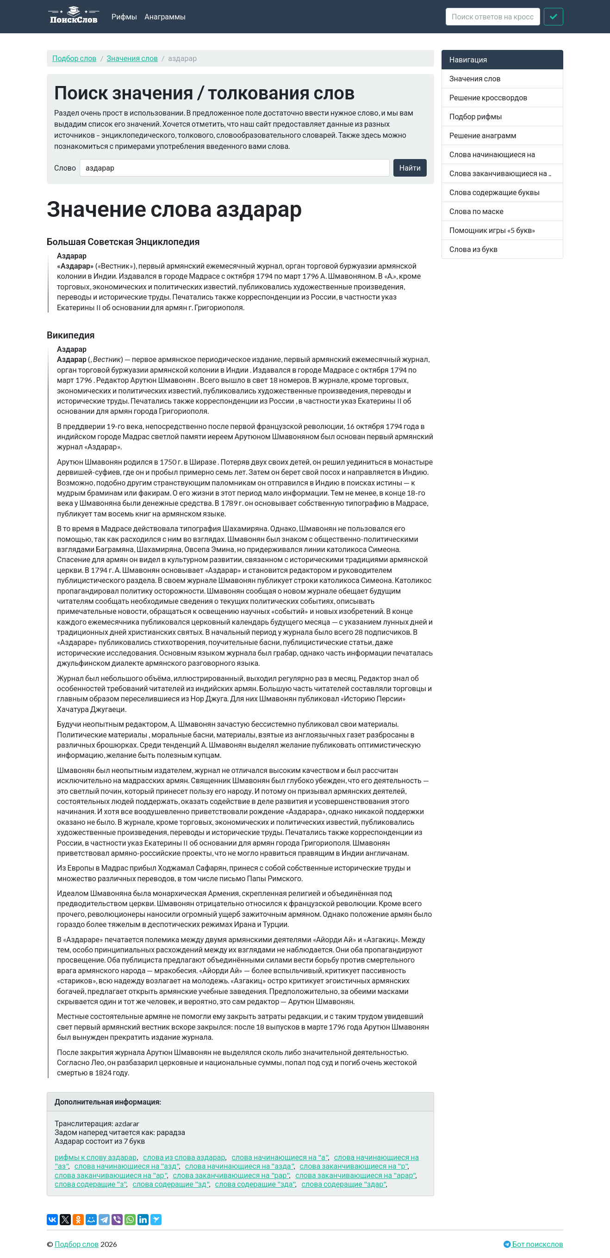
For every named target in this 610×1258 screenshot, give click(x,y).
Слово (65, 167)
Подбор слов (74, 58)
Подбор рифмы (475, 116)
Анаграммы (165, 16)
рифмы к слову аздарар (96, 1157)
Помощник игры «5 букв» (492, 230)
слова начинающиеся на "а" (279, 1157)
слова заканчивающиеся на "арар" (355, 1175)
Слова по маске (476, 211)
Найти (410, 167)
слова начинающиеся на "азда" (239, 1165)
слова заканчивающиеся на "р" (354, 1165)
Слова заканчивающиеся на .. (500, 173)
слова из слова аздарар (184, 1157)
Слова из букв (473, 249)
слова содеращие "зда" (255, 1183)
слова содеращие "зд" (170, 1183)
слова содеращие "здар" (343, 1183)
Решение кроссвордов (488, 97)
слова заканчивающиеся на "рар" (231, 1175)
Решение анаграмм (483, 135)
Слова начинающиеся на (492, 154)
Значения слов (132, 58)
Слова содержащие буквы (494, 192)
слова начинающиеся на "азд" (127, 1165)
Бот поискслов (537, 1244)
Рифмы (124, 16)
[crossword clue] (493, 16)
